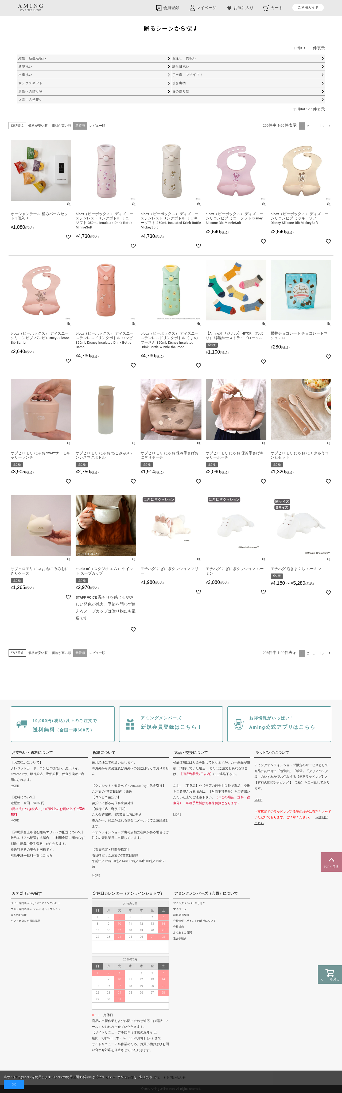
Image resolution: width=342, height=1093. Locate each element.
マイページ (179, 909)
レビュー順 (97, 126)
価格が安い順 (38, 126)
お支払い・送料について (32, 752)
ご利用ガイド (308, 7)
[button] (329, 126)
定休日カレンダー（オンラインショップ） (128, 893)
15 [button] (322, 126)
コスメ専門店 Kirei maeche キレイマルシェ (36, 909)
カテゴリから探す (27, 893)
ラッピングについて (272, 752)
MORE (15, 786)
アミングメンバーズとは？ (189, 903)
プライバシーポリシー (114, 1077)
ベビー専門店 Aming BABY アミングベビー (35, 903)
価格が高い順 (61, 126)
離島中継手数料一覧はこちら (31, 856)
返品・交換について (191, 752)
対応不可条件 (221, 792)
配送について (104, 752)
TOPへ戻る (331, 862)
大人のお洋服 (19, 915)
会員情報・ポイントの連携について (194, 921)
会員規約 (178, 927)
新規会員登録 (181, 915)
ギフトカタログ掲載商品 (25, 921)
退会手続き (179, 938)
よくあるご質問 (182, 933)
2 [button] (308, 126)
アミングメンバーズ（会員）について (206, 893)
